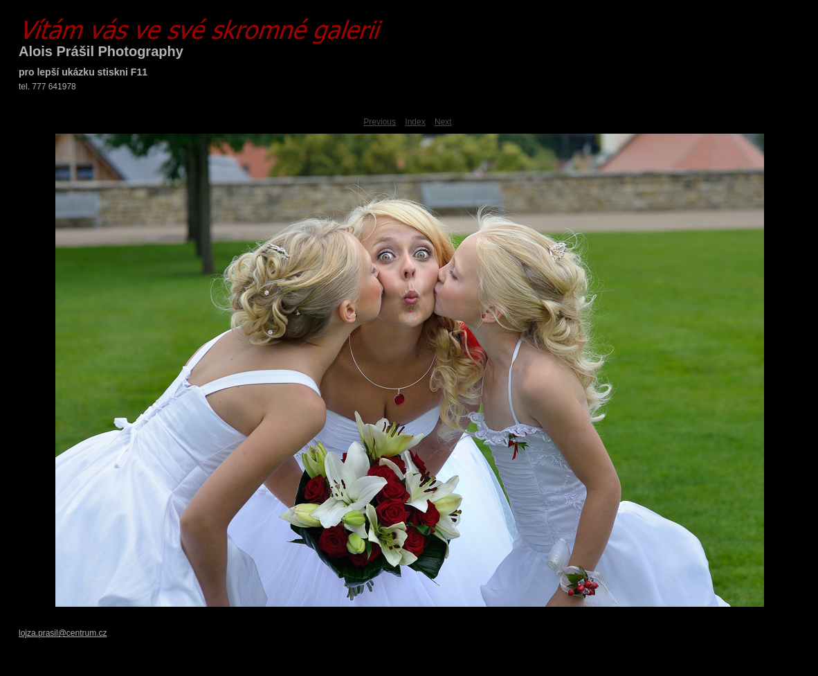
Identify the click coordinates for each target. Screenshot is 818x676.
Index (415, 122)
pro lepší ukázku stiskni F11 (83, 72)
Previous (379, 122)
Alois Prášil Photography (101, 51)
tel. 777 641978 (47, 86)
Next (443, 122)
